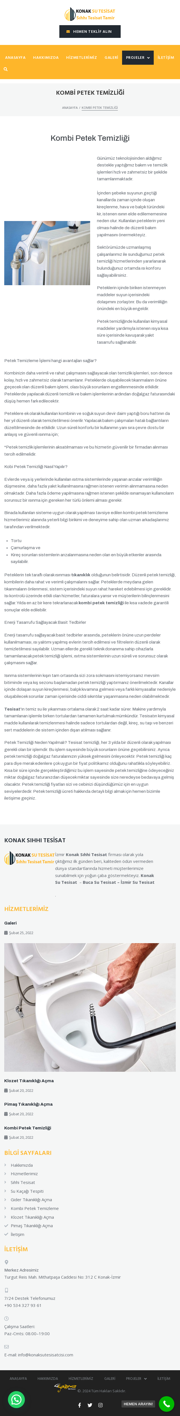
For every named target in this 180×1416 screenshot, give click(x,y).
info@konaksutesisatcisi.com (45, 1354)
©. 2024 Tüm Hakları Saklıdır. (90, 1390)
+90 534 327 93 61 (23, 1305)
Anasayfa (70, 107)
